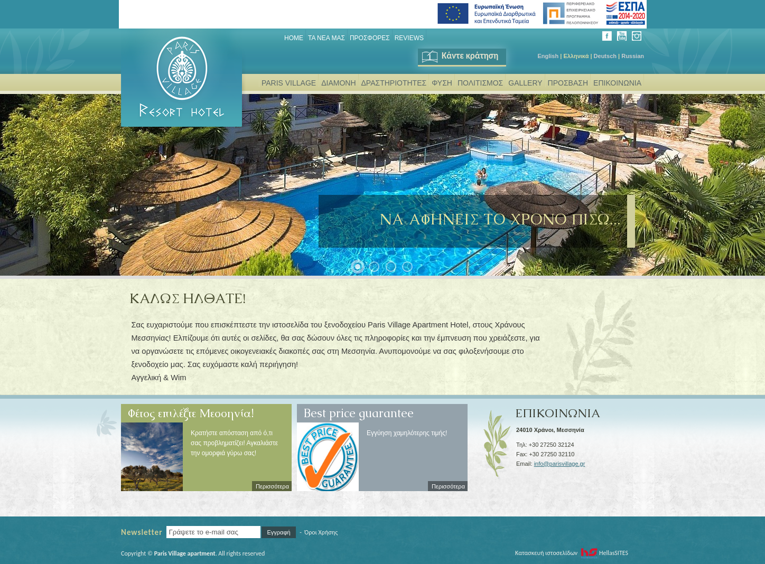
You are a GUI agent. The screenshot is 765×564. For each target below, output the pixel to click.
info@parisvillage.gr (559, 463)
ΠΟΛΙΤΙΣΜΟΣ (480, 83)
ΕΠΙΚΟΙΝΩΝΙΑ (617, 83)
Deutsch (605, 56)
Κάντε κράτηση (459, 55)
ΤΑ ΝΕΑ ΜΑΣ (326, 38)
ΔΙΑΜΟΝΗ (338, 83)
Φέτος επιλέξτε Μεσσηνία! (191, 409)
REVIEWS (409, 38)
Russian (632, 56)
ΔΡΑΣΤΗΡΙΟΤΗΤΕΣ (394, 83)
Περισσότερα (272, 486)
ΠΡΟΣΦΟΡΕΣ (370, 38)
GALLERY (525, 83)
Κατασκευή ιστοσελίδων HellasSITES (571, 553)
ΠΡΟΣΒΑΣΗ (568, 83)
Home (293, 38)
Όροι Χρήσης (321, 532)
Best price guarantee (359, 409)
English (547, 56)
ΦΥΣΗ (442, 83)
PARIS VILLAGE (289, 83)
